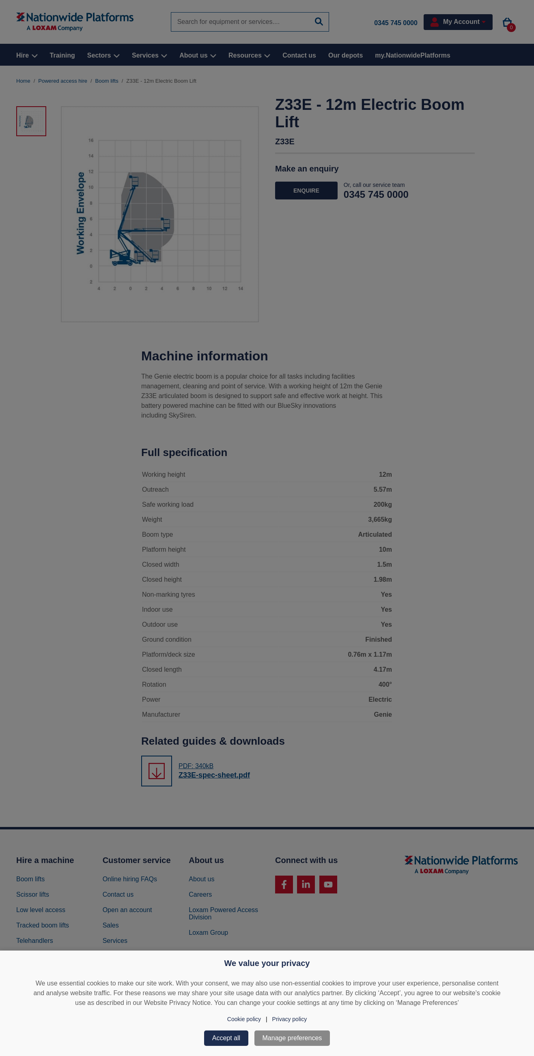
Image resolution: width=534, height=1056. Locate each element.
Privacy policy (289, 1019)
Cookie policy (244, 1019)
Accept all (226, 1038)
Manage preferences (292, 1038)
